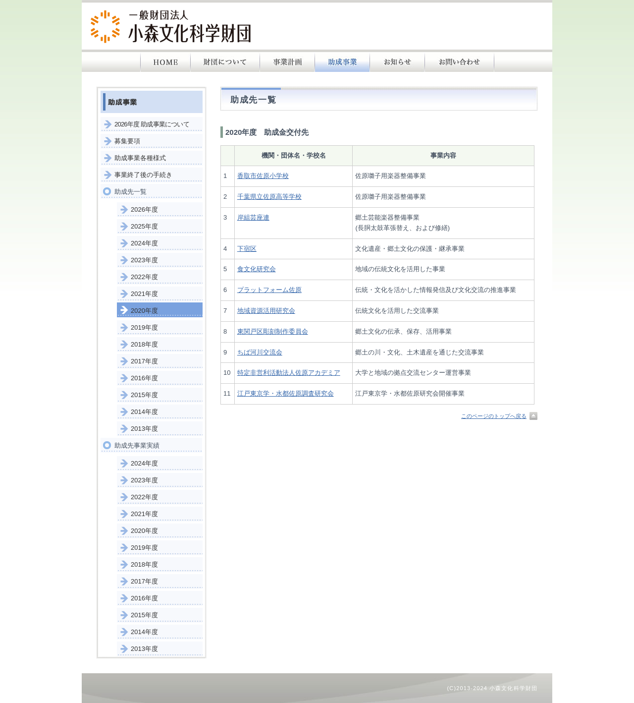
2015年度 (144, 395)
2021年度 (144, 293)
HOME (166, 62)
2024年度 (144, 243)
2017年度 (144, 361)
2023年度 (144, 260)
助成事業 (342, 62)
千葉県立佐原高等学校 (269, 196)
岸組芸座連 (253, 217)
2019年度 (144, 327)
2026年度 (144, 209)
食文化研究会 (256, 269)
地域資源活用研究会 (266, 310)
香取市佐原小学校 (263, 175)
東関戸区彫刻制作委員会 (272, 331)
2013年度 (144, 428)
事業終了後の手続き (143, 174)
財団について (225, 62)
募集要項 (127, 141)
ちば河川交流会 (259, 352)
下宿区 (247, 248)
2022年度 (144, 277)
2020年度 (144, 310)
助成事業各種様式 (140, 158)
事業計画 (287, 62)
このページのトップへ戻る (494, 416)
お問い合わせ (459, 62)
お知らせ (397, 62)
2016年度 (144, 378)
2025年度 (144, 226)
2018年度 (144, 344)
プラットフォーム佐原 (269, 289)
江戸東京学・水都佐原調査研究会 (285, 393)
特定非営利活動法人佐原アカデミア (288, 372)
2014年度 (144, 411)
